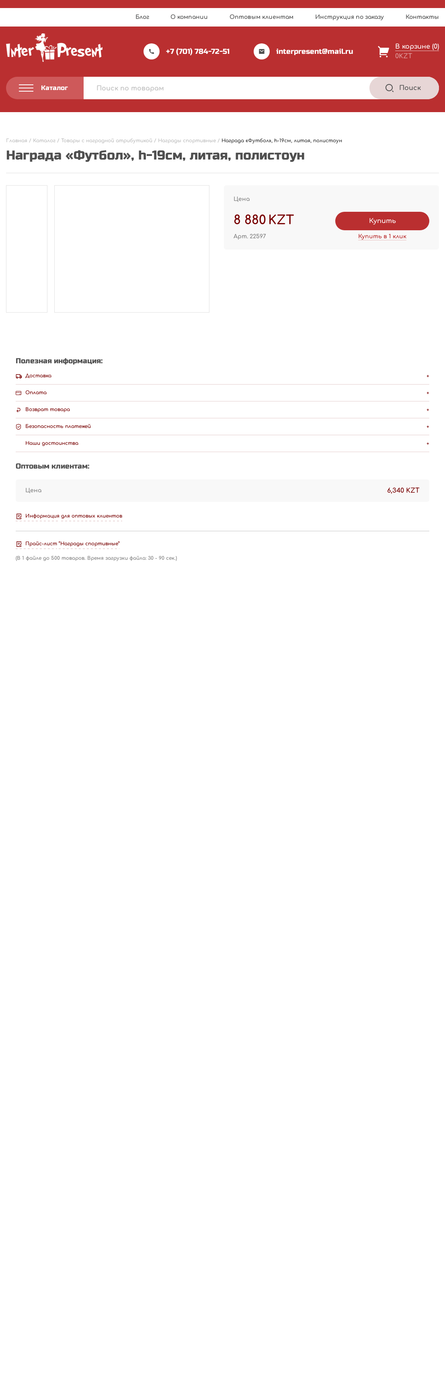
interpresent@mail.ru (303, 51)
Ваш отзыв (29, 781)
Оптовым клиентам (261, 17)
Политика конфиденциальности (49, 1342)
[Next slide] (431, 1029)
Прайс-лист (166, 1277)
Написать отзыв (398, 638)
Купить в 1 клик (382, 236)
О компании (189, 17)
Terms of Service (292, 1383)
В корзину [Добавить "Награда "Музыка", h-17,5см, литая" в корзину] (396, 1188)
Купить (382, 221)
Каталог (245, 1277)
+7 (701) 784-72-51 (187, 51)
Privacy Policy (248, 1383)
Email (17, 895)
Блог (142, 17)
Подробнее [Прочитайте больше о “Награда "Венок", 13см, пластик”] (51, 1188)
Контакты (422, 17)
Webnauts (231, 1366)
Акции (156, 1310)
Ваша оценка (31, 767)
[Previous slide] (410, 1029)
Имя (15, 858)
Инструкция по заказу (349, 17)
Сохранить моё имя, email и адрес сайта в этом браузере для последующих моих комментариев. (188, 933)
